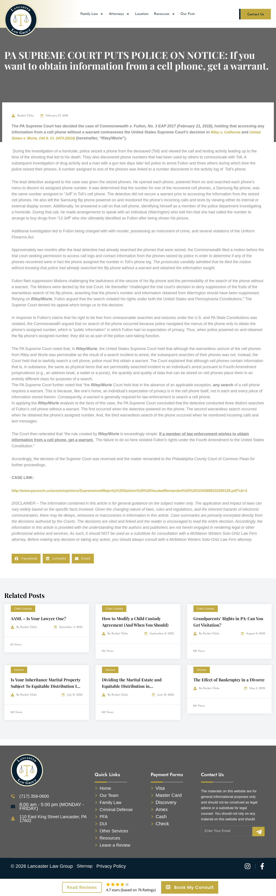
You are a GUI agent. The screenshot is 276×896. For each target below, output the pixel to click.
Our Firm (187, 14)
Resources (164, 14)
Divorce (19, 675)
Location (142, 14)
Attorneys (119, 14)
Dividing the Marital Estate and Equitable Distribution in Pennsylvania (132, 692)
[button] (26, 564)
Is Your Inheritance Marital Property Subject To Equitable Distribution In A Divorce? (46, 692)
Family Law (92, 14)
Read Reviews (82, 887)
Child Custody (23, 614)
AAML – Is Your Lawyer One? (39, 624)
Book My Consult (189, 887)
